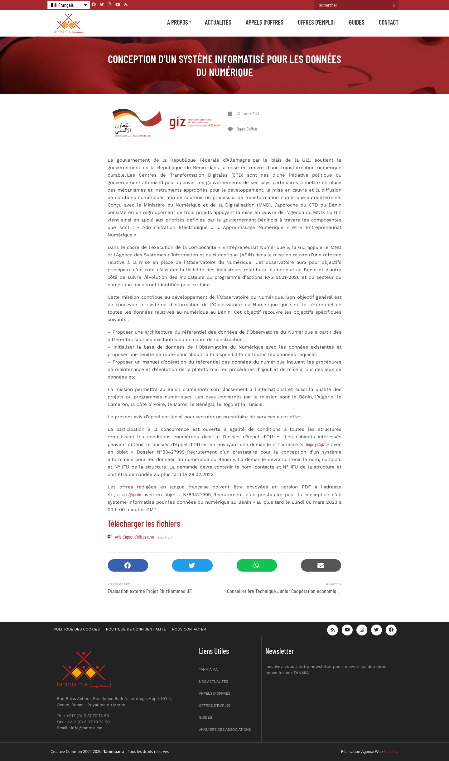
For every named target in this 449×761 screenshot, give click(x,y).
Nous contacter (189, 629)
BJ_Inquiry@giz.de (314, 444)
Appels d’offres (264, 22)
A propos (177, 22)
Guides (357, 22)
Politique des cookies (77, 629)
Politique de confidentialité (136, 629)
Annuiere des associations (225, 729)
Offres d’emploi (316, 22)
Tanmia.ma (208, 669)
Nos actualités (213, 681)
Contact (388, 22)
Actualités (218, 22)
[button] (128, 565)
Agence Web (372, 751)
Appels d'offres (247, 128)
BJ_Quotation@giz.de (124, 494)
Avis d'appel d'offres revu (134, 537)
